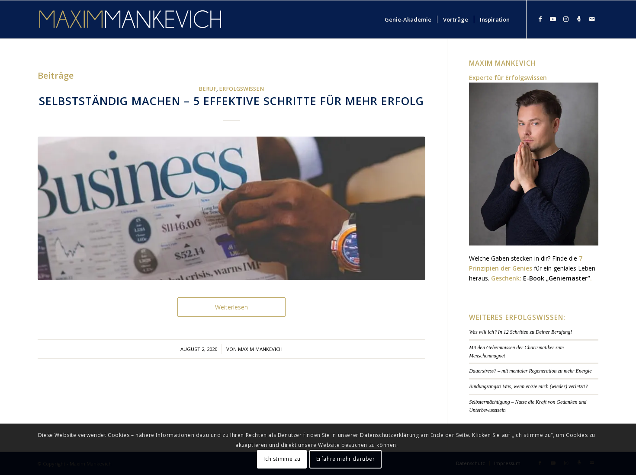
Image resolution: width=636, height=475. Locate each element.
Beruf (207, 88)
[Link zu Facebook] (539, 19)
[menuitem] (408, 19)
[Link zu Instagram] (565, 19)
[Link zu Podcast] (578, 19)
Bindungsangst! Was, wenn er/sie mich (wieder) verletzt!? (528, 386)
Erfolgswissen (241, 88)
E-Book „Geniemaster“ (556, 278)
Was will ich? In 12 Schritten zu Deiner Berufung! (520, 332)
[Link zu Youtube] (552, 19)
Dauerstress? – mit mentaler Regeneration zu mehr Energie (530, 371)
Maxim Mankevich (260, 349)
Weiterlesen (231, 307)
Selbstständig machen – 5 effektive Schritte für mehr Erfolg (231, 100)
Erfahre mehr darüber (345, 458)
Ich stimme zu (281, 458)
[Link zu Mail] (591, 19)
